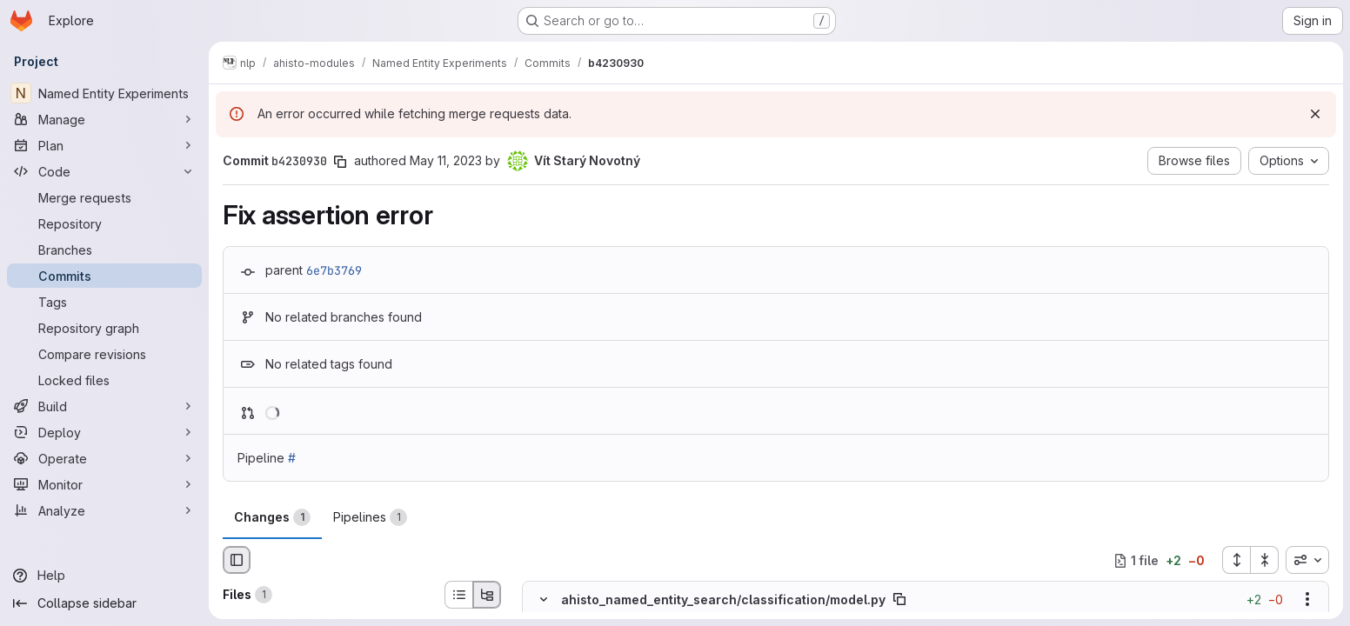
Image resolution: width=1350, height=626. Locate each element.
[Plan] (104, 145)
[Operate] (104, 458)
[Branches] (104, 249)
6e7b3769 (334, 270)
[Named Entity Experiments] (104, 93)
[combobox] (1307, 560)
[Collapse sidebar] (104, 603)
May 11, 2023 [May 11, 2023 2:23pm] (446, 160)
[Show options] (1307, 599)
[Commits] (104, 275)
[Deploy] (104, 432)
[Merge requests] (104, 197)
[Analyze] (104, 510)
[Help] (104, 575)
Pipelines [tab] (370, 517)
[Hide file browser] (237, 560)
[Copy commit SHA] (340, 161)
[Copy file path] (899, 599)
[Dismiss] (1315, 113)
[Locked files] (104, 380)
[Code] (104, 171)
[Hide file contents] (543, 599)
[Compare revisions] (104, 354)
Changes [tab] (272, 517)
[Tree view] (487, 595)
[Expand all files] (1236, 560)
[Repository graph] (104, 328)
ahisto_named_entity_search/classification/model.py (723, 599)
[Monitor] (104, 484)
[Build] (104, 406)
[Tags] (104, 302)
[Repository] (104, 223)
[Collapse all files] (1265, 560)
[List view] (458, 595)
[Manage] (104, 119)
